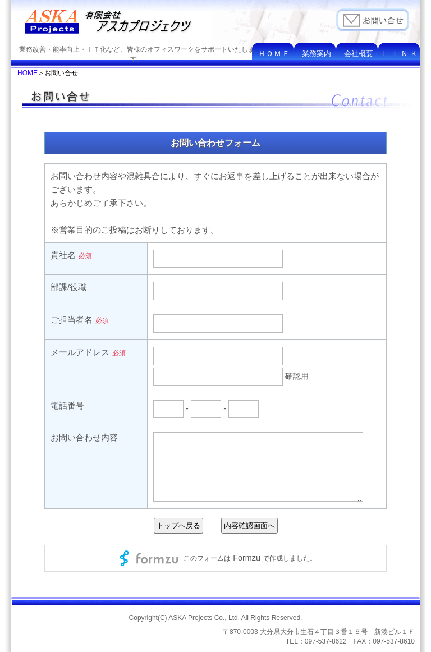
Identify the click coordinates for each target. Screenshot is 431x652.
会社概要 (358, 53)
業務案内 (316, 53)
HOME (27, 73)
